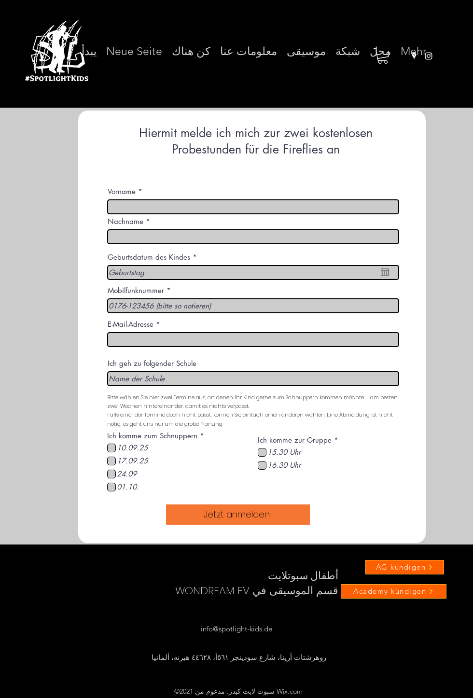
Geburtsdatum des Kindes (154, 257)
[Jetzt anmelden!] (238, 514)
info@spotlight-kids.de (236, 628)
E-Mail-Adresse (130, 324)
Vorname (122, 191)
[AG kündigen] (404, 567)
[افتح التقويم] (385, 272)
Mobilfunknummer (136, 290)
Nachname (125, 221)
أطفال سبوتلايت (303, 575)
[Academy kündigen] (393, 591)
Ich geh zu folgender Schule (152, 363)
